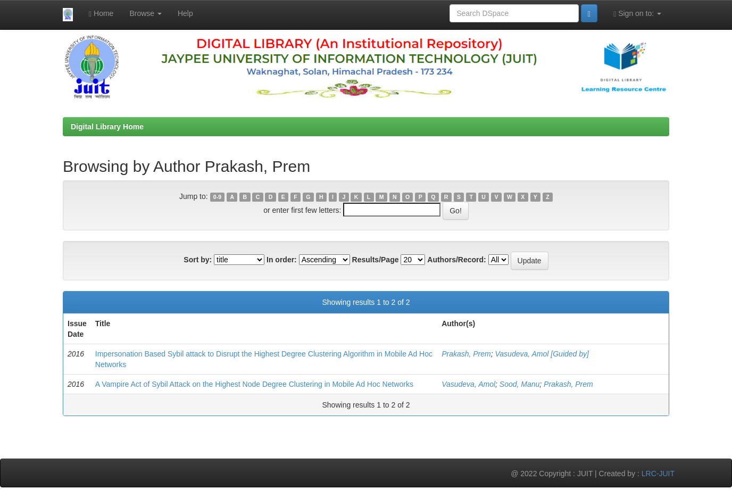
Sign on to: (637, 13)
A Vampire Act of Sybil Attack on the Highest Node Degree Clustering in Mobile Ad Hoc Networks (254, 384)
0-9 (217, 197)
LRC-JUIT (658, 473)
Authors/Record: (456, 259)
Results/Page (375, 259)
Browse (145, 13)
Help (185, 13)
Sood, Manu (520, 384)
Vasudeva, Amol (468, 384)
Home (101, 13)
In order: (282, 259)
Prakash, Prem (466, 354)
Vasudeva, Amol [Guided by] (542, 354)
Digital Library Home (107, 126)
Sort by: (198, 259)
